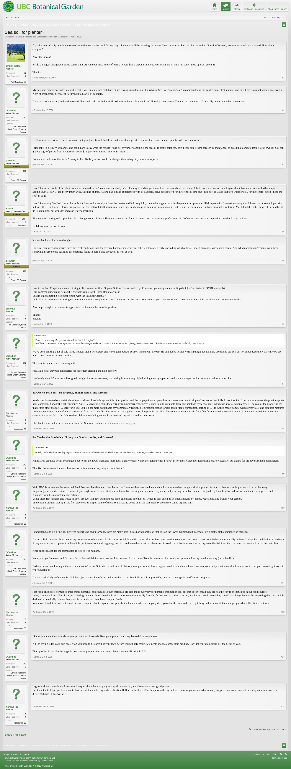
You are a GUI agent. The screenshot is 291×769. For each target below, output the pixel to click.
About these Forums (277, 9)
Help (269, 758)
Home (275, 758)
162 (24, 118)
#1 (283, 81)
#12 (283, 631)
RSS (286, 758)
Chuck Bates (63, 37)
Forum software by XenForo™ (29, 762)
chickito (10, 310)
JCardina (11, 110)
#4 (283, 232)
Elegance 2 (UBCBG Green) (16, 758)
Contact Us (259, 758)
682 (24, 172)
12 (25, 73)
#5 (283, 281)
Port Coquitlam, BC (18, 82)
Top (280, 758)
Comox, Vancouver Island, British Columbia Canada (16, 130)
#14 (283, 726)
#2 (283, 132)
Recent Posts (12, 17)
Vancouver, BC (20, 431)
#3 (283, 180)
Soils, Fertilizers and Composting (33, 37)
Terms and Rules (279, 762)
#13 (283, 681)
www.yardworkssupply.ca (121, 424)
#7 (283, 386)
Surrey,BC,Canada (18, 181)
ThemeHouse (47, 764)
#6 (283, 328)
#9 (283, 481)
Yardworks (12, 415)
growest (10, 161)
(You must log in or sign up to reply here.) (267, 733)
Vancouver (22, 226)
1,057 (24, 220)
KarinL (10, 209)
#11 (283, 586)
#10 (283, 526)
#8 (283, 430)
